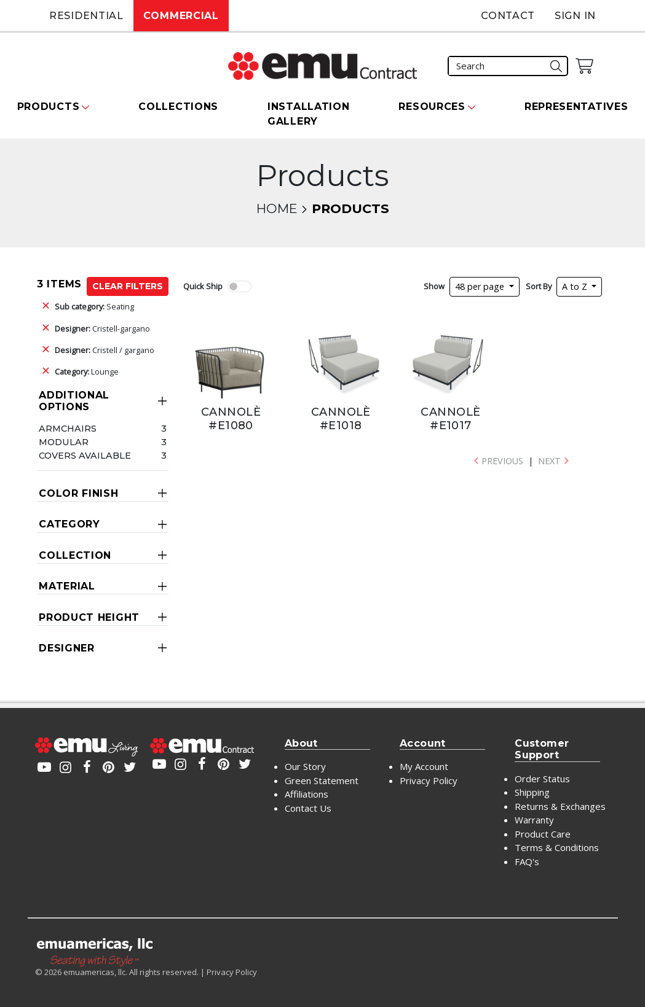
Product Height (89, 617)
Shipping (532, 792)
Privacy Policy (428, 780)
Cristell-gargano (102, 328)
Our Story (305, 766)
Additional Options (74, 401)
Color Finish (78, 493)
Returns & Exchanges (560, 806)
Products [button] (48, 106)
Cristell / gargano (104, 350)
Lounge (87, 371)
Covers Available (85, 455)
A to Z (576, 286)
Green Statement (321, 780)
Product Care (543, 834)
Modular (64, 442)
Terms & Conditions (557, 847)
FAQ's (527, 861)
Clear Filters (127, 286)
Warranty (534, 820)
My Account (424, 766)
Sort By (539, 286)
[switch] (239, 286)
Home (276, 208)
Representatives (576, 106)
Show (434, 286)
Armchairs (68, 428)
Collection (75, 555)
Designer (67, 648)
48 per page (481, 286)
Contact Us (308, 808)
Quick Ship (203, 286)
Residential (86, 15)
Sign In (575, 15)
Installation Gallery (308, 114)
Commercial (181, 15)
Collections (178, 106)
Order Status (542, 778)
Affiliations (306, 794)
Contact (508, 15)
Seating (94, 306)
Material (67, 586)
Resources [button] (431, 106)
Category (69, 524)
